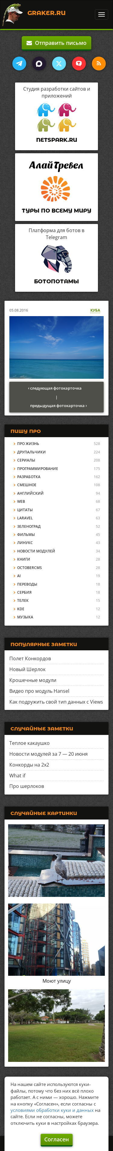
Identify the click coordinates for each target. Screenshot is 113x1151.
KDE (20, 608)
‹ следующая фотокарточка (55, 388)
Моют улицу (56, 981)
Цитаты (25, 509)
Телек (23, 600)
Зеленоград (29, 526)
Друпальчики (31, 452)
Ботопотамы (56, 281)
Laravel (25, 518)
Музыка (25, 617)
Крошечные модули (32, 680)
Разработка (28, 476)
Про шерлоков (26, 786)
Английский (30, 493)
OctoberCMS (29, 567)
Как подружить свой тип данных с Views (56, 701)
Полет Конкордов (30, 658)
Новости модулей (36, 551)
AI (19, 575)
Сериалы (26, 460)
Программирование (37, 468)
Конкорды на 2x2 (29, 764)
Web (21, 501)
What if (17, 775)
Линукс (25, 542)
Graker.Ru (46, 13)
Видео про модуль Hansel (39, 691)
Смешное (26, 484)
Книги (23, 559)
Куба (95, 310)
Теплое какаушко (29, 743)
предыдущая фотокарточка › (58, 405)
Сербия (24, 592)
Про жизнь (28, 443)
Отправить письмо (56, 42)
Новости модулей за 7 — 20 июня (48, 754)
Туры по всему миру (56, 210)
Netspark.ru (56, 140)
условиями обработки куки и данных (52, 1110)
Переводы (27, 584)
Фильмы (26, 534)
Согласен (56, 1139)
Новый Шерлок (27, 669)
